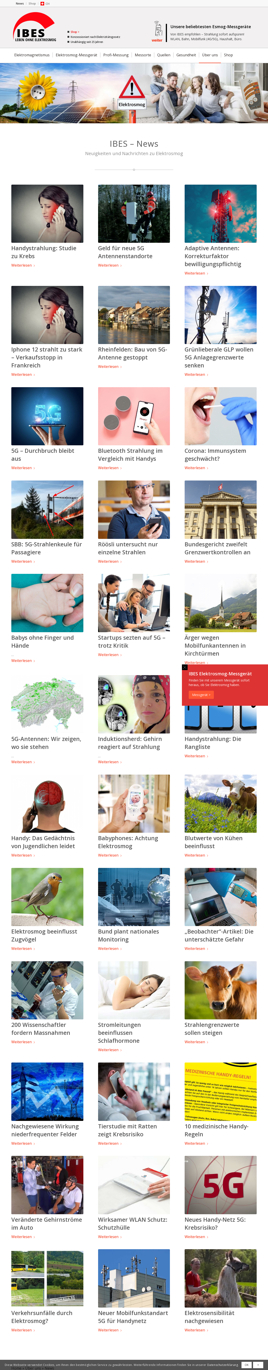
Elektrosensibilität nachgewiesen (209, 1317)
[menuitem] (20, 3)
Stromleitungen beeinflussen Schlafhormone (119, 1032)
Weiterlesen (23, 265)
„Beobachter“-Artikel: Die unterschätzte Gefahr (219, 935)
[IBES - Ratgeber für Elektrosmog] (35, 27)
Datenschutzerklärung (222, 1365)
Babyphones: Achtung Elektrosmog (128, 842)
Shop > (74, 32)
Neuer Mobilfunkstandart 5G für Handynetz (133, 1317)
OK (247, 1365)
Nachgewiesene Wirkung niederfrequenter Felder (45, 1130)
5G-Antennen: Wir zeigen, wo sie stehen (46, 743)
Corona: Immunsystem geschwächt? (215, 454)
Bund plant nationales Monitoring (128, 935)
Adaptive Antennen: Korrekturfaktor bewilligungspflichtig (213, 256)
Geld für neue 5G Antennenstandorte (125, 252)
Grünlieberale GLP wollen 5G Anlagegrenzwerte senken (219, 357)
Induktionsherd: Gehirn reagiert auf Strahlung (130, 743)
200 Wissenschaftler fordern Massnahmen (40, 1028)
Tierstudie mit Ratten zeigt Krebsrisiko (127, 1130)
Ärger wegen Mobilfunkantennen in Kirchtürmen (215, 645)
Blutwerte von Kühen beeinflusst (214, 842)
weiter (157, 40)
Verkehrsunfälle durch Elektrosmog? (41, 1317)
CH (48, 4)
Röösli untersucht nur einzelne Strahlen (128, 548)
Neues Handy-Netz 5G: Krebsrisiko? (215, 1223)
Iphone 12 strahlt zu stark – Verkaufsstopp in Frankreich (46, 357)
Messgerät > (201, 694)
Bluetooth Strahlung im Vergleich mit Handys (130, 454)
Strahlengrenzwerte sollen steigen (212, 1028)
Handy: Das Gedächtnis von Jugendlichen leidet (43, 842)
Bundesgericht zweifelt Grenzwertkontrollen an (218, 548)
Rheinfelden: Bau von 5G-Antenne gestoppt (132, 353)
